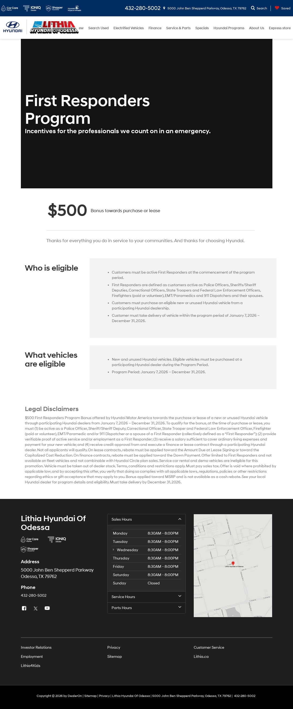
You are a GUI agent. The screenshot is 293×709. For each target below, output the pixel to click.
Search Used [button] (98, 28)
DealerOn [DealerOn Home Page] (75, 696)
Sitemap (114, 656)
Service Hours (146, 596)
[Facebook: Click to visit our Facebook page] (25, 608)
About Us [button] (256, 28)
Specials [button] (202, 28)
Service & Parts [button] (178, 28)
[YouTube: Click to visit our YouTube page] (48, 608)
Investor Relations (36, 647)
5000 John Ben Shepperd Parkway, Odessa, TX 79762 (204, 8)
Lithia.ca (201, 656)
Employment (32, 656)
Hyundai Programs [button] (229, 28)
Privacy (113, 647)
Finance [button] (155, 28)
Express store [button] (280, 28)
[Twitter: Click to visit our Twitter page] (36, 608)
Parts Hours (146, 607)
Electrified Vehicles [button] (128, 28)
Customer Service (209, 647)
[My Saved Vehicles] (281, 8)
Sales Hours (146, 519)
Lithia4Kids (30, 665)
